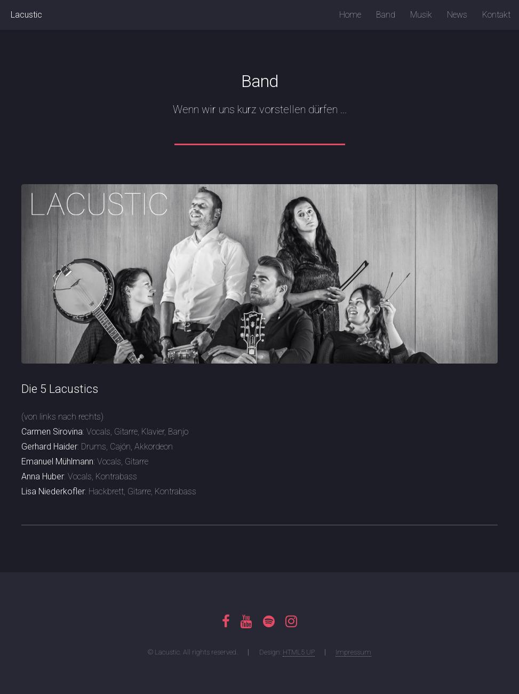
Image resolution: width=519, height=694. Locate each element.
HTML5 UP (299, 652)
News (457, 15)
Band (385, 15)
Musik (421, 15)
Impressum (353, 652)
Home (350, 15)
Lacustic (26, 15)
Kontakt (496, 15)
